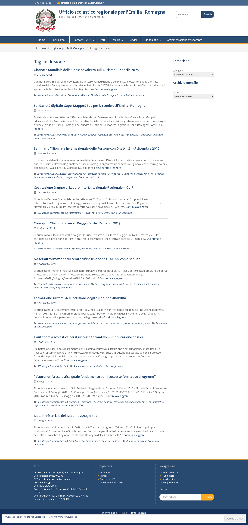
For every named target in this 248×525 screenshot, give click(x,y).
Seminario (84, 177)
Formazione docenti (96, 173)
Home (41, 40)
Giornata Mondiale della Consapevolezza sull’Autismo (107, 95)
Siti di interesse (170, 472)
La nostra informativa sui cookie (63, 517)
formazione (153, 284)
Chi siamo (59, 40)
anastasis (135, 134)
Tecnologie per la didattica (111, 134)
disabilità (159, 173)
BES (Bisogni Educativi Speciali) (70, 173)
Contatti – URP (82, 40)
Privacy (103, 475)
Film (78, 248)
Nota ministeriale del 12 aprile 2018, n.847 (65, 416)
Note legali (105, 472)
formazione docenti (43, 177)
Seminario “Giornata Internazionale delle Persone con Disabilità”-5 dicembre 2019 (97, 148)
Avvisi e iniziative (45, 95)
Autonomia (79, 366)
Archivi (176, 92)
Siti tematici (151, 40)
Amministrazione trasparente (184, 40)
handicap (38, 287)
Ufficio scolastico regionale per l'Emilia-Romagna (112, 12)
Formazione (87, 401)
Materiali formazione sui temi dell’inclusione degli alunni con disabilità (87, 259)
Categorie (178, 70)
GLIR (118, 212)
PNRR (124, 513)
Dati (102, 40)
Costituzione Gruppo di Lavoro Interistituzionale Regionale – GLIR (83, 187)
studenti (116, 248)
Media (116, 40)
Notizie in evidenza (87, 134)
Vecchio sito (169, 479)
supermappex (48, 137)
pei (70, 287)
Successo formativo (114, 366)
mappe (37, 137)
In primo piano (109, 513)
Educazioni (60, 95)
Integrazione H (115, 173)
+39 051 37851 (44, 2)
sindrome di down (102, 248)
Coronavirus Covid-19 (66, 134)
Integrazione (71, 177)
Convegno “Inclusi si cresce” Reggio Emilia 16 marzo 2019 (77, 223)
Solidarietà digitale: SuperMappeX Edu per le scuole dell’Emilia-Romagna (89, 106)
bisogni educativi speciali (112, 284)
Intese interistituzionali (111, 482)
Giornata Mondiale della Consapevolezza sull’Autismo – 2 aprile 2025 (86, 70)
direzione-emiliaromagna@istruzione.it (82, 2)
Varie (146, 173)
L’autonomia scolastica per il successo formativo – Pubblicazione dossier (88, 337)
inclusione (141, 95)
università (95, 177)
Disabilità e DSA (45, 284)
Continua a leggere (106, 89)
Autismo (76, 95)
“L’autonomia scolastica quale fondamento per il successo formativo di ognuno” (95, 377)
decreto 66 (131, 284)
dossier (89, 366)
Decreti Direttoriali (105, 212)
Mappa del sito (170, 482)
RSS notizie (168, 475)
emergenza (146, 134)
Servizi (133, 40)
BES (96, 284)
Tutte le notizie (138, 513)
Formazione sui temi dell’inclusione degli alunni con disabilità (80, 298)
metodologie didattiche (73, 405)
